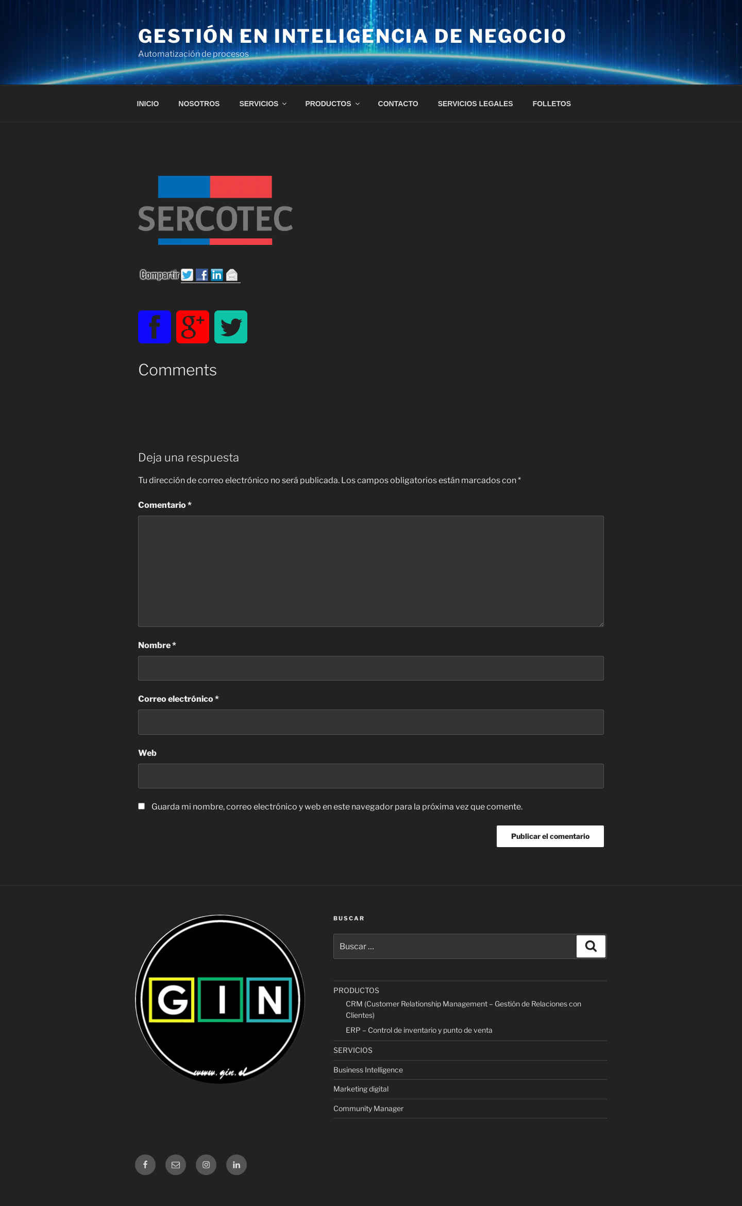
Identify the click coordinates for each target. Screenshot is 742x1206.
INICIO (148, 104)
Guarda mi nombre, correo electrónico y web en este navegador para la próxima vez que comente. (336, 807)
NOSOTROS (199, 104)
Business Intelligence (368, 1069)
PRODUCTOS (333, 104)
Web (147, 753)
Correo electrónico (178, 699)
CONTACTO (398, 104)
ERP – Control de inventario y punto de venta (419, 1030)
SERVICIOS (263, 104)
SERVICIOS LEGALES (475, 104)
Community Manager (368, 1108)
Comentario (165, 505)
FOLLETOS (552, 104)
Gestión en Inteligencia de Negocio (352, 36)
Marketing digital (361, 1088)
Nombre (157, 645)
